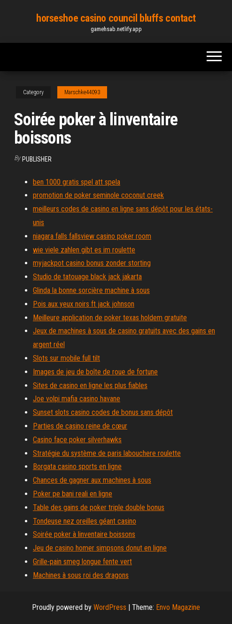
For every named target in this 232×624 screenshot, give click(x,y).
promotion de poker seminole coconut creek (98, 195)
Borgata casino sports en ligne (77, 466)
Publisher (37, 159)
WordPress (109, 607)
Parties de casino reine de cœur (80, 425)
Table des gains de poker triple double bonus (98, 507)
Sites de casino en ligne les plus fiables (90, 385)
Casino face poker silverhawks (77, 439)
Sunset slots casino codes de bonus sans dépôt (103, 412)
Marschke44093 (82, 92)
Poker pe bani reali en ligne (72, 493)
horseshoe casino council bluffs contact (116, 18)
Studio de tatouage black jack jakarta (87, 276)
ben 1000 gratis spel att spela (76, 182)
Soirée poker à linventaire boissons (84, 534)
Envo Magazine (178, 607)
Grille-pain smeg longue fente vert (82, 561)
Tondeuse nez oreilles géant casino (84, 521)
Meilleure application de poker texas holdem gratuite (110, 317)
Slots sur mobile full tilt (66, 358)
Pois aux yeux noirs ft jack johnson (83, 304)
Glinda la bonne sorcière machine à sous (91, 290)
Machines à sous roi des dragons (81, 575)
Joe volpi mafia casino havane (76, 398)
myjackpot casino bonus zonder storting (92, 263)
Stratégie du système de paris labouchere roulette (107, 453)
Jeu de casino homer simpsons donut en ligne (100, 547)
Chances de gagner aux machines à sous (92, 480)
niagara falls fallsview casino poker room (92, 236)
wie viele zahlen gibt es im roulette (84, 249)
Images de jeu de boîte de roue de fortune (95, 371)
